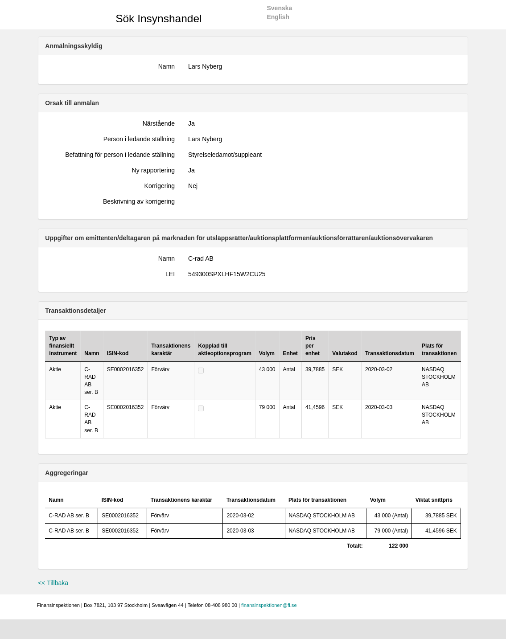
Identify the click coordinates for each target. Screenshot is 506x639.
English (278, 16)
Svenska (279, 8)
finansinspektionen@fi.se (269, 605)
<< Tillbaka (53, 582)
